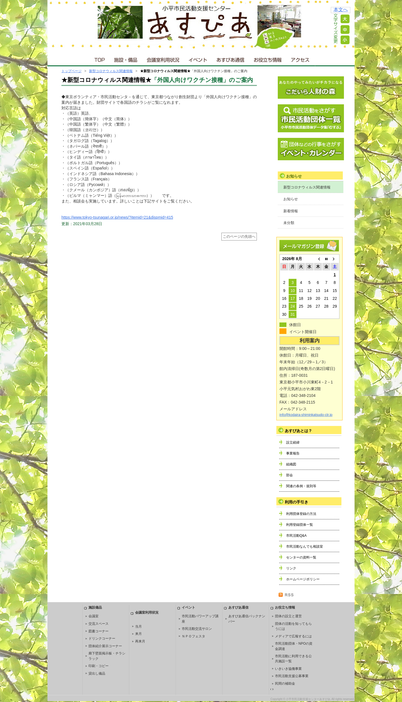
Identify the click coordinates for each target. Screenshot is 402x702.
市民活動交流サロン (197, 629)
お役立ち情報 (267, 58)
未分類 (288, 223)
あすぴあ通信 (230, 58)
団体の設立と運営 (288, 616)
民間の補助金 (285, 683)
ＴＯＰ (98, 58)
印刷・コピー (98, 666)
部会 (289, 475)
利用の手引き (296, 502)
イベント (198, 58)
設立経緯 (293, 442)
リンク (291, 568)
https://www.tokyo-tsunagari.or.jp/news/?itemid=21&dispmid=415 (117, 217)
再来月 (140, 641)
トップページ (71, 71)
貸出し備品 (96, 673)
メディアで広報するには (293, 636)
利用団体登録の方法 (301, 514)
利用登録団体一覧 (299, 525)
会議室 (93, 616)
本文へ (341, 9)
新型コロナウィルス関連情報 (111, 71)
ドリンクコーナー (101, 638)
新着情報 (290, 211)
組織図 (291, 464)
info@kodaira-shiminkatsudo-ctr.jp (305, 415)
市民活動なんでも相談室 (304, 546)
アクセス (300, 58)
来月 (138, 634)
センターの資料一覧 (301, 557)
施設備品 (95, 607)
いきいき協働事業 (288, 669)
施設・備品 (126, 58)
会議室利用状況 (163, 58)
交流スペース (98, 624)
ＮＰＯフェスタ (193, 636)
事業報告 (293, 453)
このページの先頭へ (239, 237)
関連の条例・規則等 (301, 486)
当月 (138, 626)
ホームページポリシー (303, 579)
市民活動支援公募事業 (291, 676)
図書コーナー (98, 631)
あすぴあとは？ (298, 430)
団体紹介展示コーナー (105, 646)
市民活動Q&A (296, 536)
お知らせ (290, 199)
